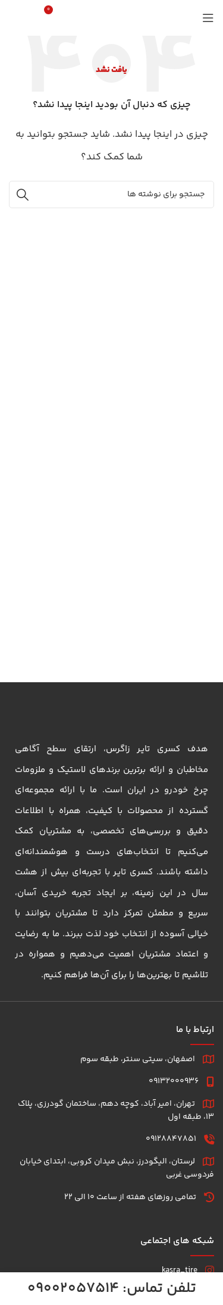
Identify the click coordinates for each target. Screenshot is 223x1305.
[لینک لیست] (111, 1270)
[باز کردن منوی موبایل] (208, 17)
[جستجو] (35, 17)
